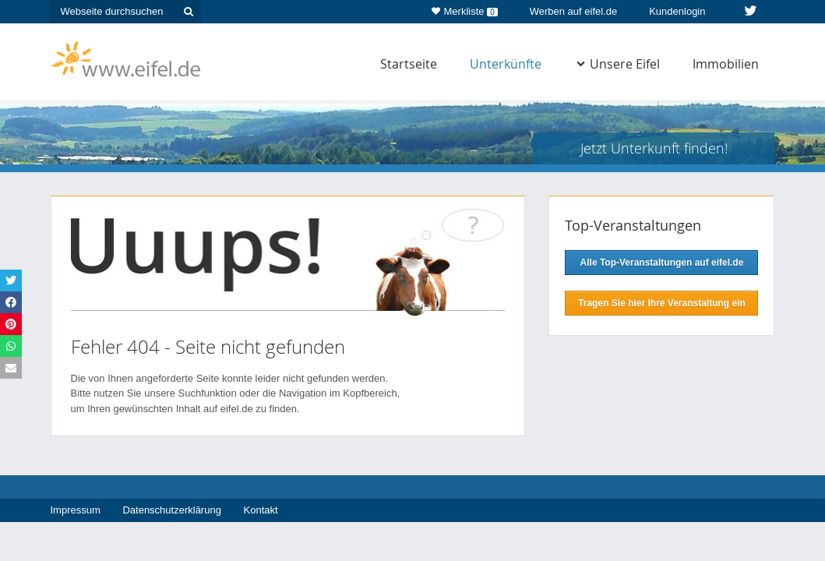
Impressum (75, 510)
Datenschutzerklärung (171, 510)
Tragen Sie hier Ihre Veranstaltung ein (662, 303)
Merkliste (465, 8)
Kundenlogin (677, 11)
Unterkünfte (505, 63)
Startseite (408, 63)
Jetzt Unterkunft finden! (654, 148)
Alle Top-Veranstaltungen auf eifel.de (662, 262)
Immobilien (726, 63)
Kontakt (261, 510)
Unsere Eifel (618, 63)
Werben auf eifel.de (574, 11)
